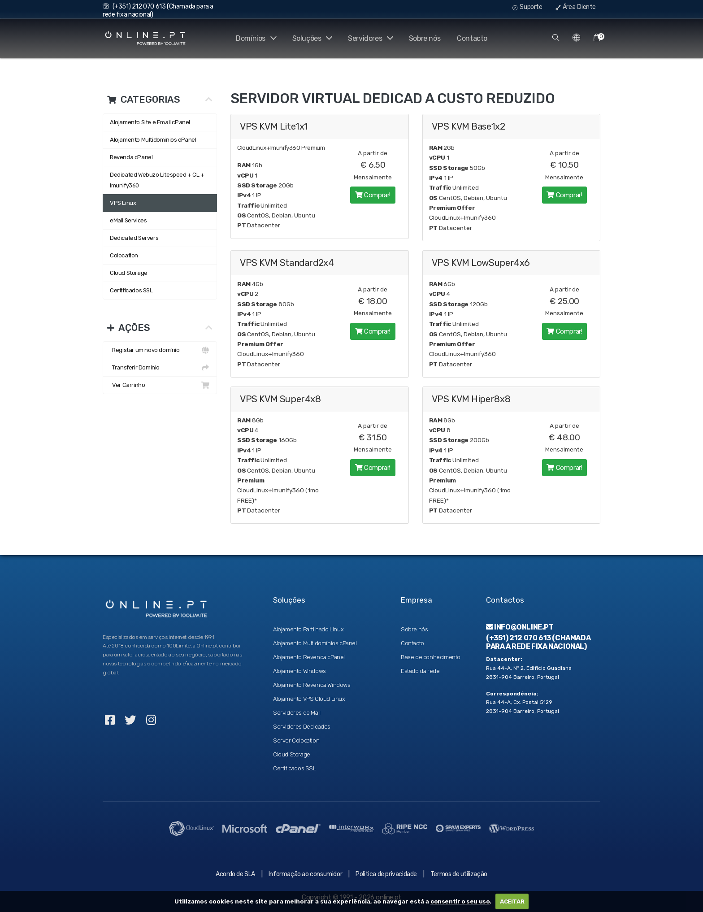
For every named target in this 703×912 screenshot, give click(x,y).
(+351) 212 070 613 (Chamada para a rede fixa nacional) (538, 642)
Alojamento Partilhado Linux (308, 629)
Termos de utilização (458, 874)
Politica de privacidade (386, 874)
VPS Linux (123, 203)
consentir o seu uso (460, 901)
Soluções (310, 38)
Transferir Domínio (160, 367)
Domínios (253, 38)
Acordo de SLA (235, 874)
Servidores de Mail (297, 712)
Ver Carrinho (160, 385)
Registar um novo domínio (160, 350)
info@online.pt (520, 627)
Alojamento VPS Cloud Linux (309, 698)
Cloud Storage (129, 272)
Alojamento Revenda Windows (312, 685)
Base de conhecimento (430, 657)
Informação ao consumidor (305, 874)
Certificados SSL (131, 290)
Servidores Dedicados (301, 726)
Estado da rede (420, 671)
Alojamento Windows (299, 671)
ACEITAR (512, 901)
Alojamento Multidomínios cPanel (315, 643)
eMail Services (128, 220)
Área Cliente (575, 7)
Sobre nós (424, 38)
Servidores (369, 38)
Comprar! (373, 193)
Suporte (527, 7)
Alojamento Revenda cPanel (309, 657)
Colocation (124, 255)
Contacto (472, 38)
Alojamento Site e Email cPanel (150, 122)
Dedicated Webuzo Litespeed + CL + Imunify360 (157, 180)
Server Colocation (296, 740)
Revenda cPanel (131, 157)
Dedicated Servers (134, 238)
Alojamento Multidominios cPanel (153, 139)
